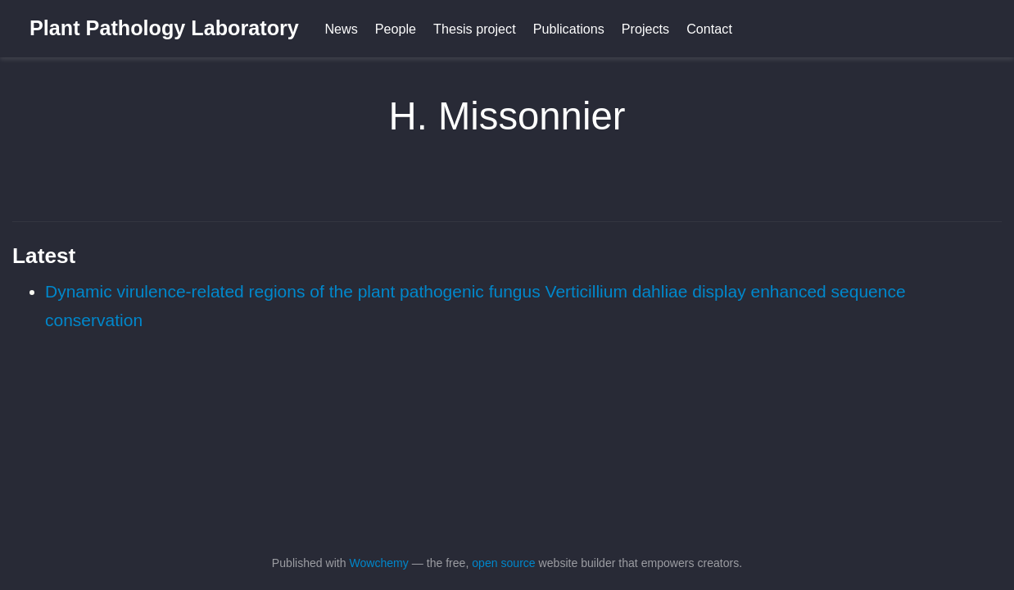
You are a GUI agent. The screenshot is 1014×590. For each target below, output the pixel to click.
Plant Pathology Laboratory (164, 27)
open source (503, 563)
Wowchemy (378, 563)
